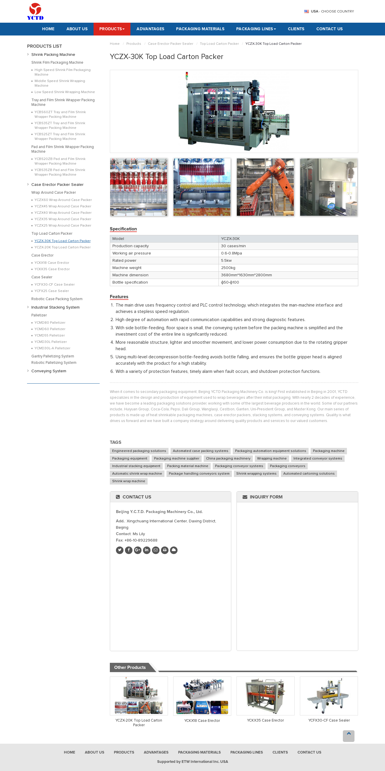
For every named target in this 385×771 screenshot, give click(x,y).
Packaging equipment (129, 458)
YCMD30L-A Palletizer (52, 348)
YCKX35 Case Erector (265, 720)
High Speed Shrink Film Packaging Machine (63, 72)
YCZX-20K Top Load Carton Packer (138, 723)
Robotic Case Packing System (57, 299)
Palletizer (39, 315)
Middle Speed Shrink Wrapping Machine (60, 83)
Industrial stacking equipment (136, 466)
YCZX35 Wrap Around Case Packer (63, 219)
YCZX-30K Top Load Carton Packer (63, 241)
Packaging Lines (246, 752)
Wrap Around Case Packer (53, 193)
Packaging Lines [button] (256, 29)
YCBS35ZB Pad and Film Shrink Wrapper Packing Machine (60, 172)
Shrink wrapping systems (256, 474)
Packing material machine (187, 466)
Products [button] (112, 29)
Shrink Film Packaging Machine (57, 63)
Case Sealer (41, 277)
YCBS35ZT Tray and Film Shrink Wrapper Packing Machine (60, 126)
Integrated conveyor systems (317, 458)
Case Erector (42, 255)
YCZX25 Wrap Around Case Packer (63, 225)
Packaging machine (329, 451)
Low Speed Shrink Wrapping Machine (65, 92)
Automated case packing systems (200, 451)
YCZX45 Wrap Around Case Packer (63, 206)
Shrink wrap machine (128, 481)
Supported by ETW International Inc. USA (192, 762)
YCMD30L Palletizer (51, 342)
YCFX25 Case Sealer (52, 291)
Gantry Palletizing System (52, 356)
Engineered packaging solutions (139, 451)
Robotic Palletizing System (53, 363)
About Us (77, 29)
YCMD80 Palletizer (50, 323)
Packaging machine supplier (176, 458)
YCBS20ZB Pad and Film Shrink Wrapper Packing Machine (60, 161)
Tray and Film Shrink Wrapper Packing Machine (63, 102)
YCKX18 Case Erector (202, 721)
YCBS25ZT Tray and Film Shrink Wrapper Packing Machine (60, 137)
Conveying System (48, 371)
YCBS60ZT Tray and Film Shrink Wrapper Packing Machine (60, 115)
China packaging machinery (228, 458)
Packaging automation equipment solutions (270, 451)
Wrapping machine (272, 458)
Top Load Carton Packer (219, 44)
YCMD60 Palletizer (50, 329)
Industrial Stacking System (55, 307)
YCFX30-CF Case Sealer (329, 720)
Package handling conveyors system (199, 474)
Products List (44, 46)
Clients (296, 29)
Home (48, 29)
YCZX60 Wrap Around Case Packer (63, 200)
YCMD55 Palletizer (50, 335)
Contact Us (329, 29)
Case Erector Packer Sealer (170, 44)
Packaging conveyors (287, 466)
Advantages (150, 29)
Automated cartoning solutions (309, 474)
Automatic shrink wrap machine (137, 474)
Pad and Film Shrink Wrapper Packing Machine (62, 149)
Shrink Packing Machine (53, 55)
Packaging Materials (200, 29)
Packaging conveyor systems (239, 466)
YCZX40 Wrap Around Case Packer (63, 213)
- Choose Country (332, 11)
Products (133, 44)
